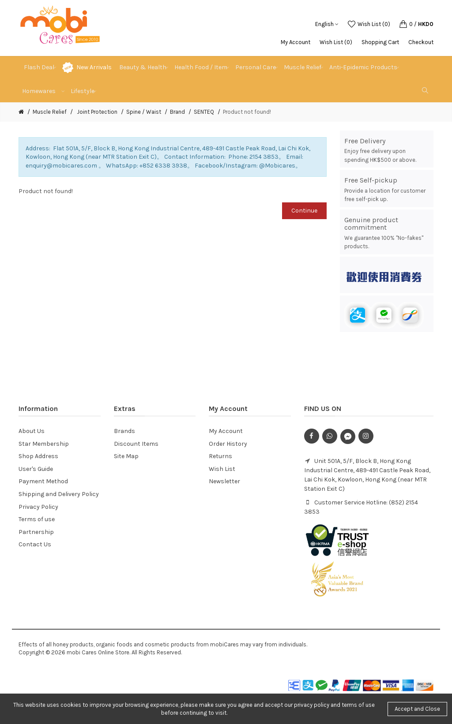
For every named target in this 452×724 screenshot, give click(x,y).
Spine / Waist (143, 111)
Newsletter (224, 481)
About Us (32, 431)
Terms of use (37, 519)
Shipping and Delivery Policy (59, 494)
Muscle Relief (50, 111)
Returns (220, 456)
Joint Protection (96, 111)
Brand (177, 111)
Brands (124, 431)
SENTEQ (204, 111)
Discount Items (136, 444)
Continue (304, 210)
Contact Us (35, 544)
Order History (228, 444)
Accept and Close (417, 708)
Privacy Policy (38, 507)
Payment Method (43, 481)
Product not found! (247, 111)
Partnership (36, 532)
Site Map (126, 456)
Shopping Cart (380, 42)
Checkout (420, 42)
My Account (295, 42)
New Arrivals (94, 67)
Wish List (222, 469)
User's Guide (36, 469)
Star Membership (44, 444)
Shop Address (38, 456)
